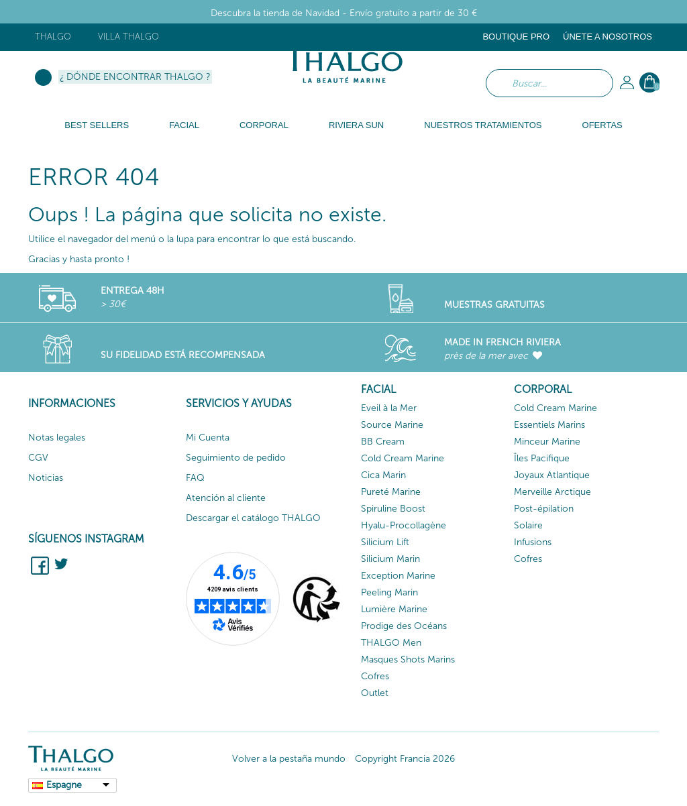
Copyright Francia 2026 (405, 758)
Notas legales (56, 437)
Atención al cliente (226, 498)
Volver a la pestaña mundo (289, 758)
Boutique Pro (515, 37)
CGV (38, 457)
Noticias (45, 477)
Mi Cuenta (207, 437)
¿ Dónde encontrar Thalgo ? (135, 76)
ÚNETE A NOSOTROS (607, 37)
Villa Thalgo (128, 37)
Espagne (64, 785)
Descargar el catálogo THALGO (253, 518)
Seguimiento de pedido (236, 457)
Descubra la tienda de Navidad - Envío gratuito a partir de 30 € (344, 13)
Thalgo (53, 37)
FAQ (195, 477)
